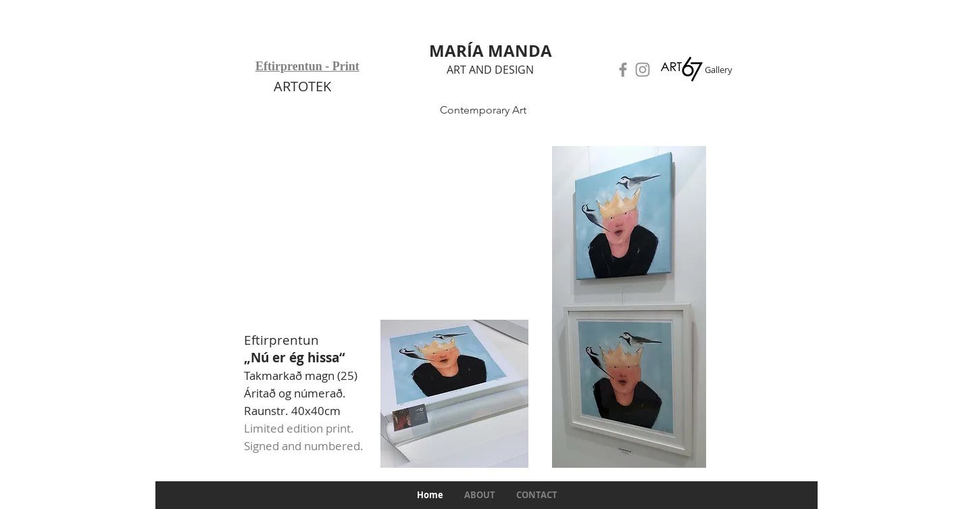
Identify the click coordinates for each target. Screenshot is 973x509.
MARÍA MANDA (490, 50)
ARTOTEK (302, 86)
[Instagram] (642, 69)
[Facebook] (623, 69)
